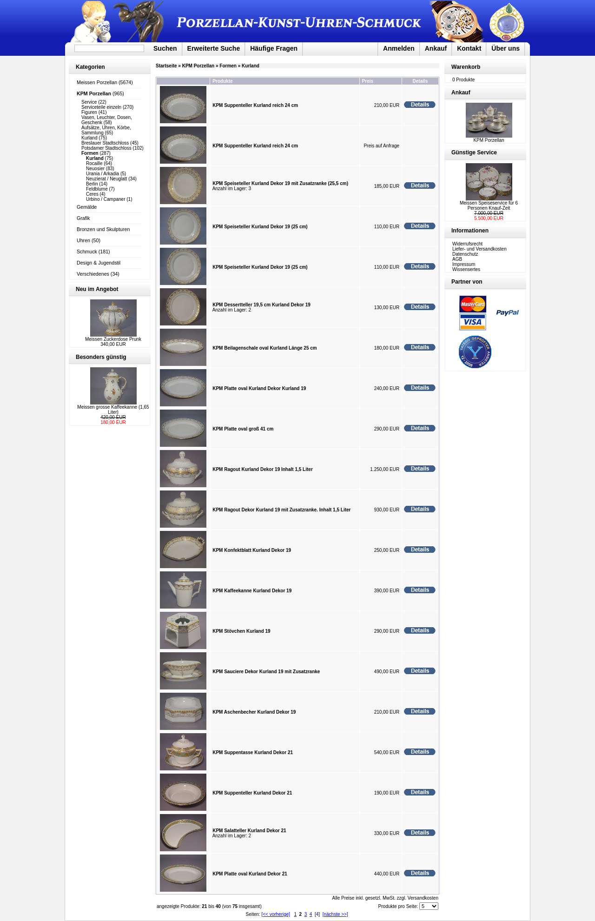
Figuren (89, 112)
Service (89, 102)
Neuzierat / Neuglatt (106, 178)
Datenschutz (465, 254)
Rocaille (94, 163)
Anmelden (399, 48)
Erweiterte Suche (213, 48)
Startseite (166, 65)
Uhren (83, 240)
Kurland (89, 137)
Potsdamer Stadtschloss (106, 148)
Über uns (505, 48)
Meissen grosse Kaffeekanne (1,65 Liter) (113, 409)
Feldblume (97, 189)
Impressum (463, 264)
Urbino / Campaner (105, 199)
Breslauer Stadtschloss (105, 143)
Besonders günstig (101, 357)
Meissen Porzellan (97, 82)
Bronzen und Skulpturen (103, 229)
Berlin (92, 183)
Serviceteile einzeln (101, 107)
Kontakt (469, 48)
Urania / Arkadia (102, 173)
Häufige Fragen (274, 48)
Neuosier (95, 168)
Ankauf (436, 48)
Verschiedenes (93, 274)
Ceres (92, 194)
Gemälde (87, 207)
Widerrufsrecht (467, 243)
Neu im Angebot (97, 289)
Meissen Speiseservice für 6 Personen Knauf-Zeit (489, 205)
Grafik (83, 218)
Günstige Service (474, 152)
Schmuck (87, 251)
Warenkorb (465, 67)
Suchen (165, 48)
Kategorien (90, 67)
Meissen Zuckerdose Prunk (113, 339)
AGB (457, 259)
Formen (228, 65)
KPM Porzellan (198, 65)
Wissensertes (466, 269)
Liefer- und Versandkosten (479, 249)
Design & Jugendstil (98, 262)
